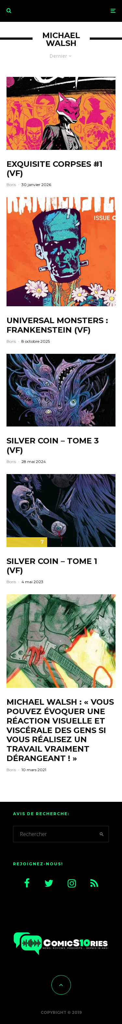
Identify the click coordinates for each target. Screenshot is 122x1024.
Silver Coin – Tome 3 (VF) (53, 445)
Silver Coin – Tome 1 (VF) (52, 566)
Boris (11, 184)
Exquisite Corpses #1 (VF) (54, 169)
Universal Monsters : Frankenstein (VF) (57, 325)
